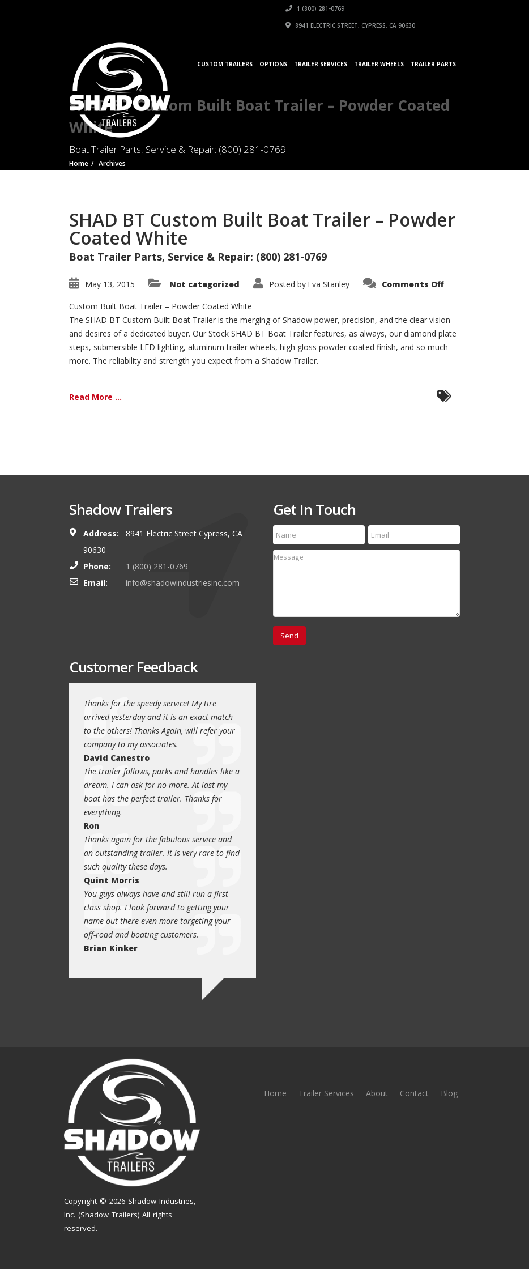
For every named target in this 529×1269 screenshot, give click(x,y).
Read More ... (95, 396)
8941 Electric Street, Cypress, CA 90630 (350, 25)
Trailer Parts (433, 64)
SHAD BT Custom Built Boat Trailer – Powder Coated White (262, 228)
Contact (414, 1093)
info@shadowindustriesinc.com (183, 582)
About (377, 1093)
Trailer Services (320, 64)
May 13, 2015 (110, 284)
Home (275, 1093)
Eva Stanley (328, 284)
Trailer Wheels (379, 64)
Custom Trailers (225, 64)
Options (273, 64)
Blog (449, 1093)
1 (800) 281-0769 (314, 8)
